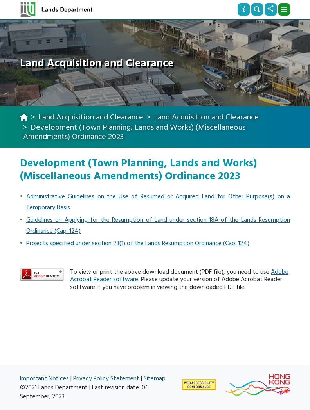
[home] (24, 117)
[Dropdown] (284, 9)
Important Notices (44, 378)
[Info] (243, 9)
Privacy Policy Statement (106, 378)
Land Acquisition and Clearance (90, 117)
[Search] (257, 9)
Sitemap (155, 378)
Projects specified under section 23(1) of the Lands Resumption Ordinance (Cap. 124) (137, 243)
